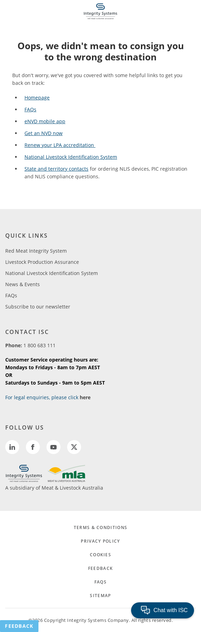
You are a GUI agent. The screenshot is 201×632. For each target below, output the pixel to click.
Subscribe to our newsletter (37, 306)
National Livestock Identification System (70, 157)
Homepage (37, 97)
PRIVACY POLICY (100, 541)
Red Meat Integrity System (36, 250)
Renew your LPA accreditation (59, 145)
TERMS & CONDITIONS (100, 527)
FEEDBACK (100, 568)
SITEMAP (100, 595)
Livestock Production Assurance (42, 262)
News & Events (22, 284)
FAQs (30, 109)
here (85, 397)
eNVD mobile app (44, 121)
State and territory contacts (56, 168)
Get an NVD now (43, 133)
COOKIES (100, 555)
